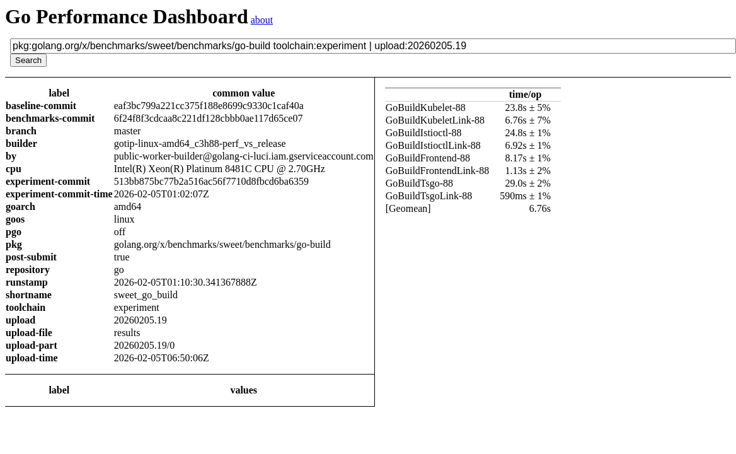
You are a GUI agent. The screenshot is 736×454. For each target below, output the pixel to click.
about (262, 20)
